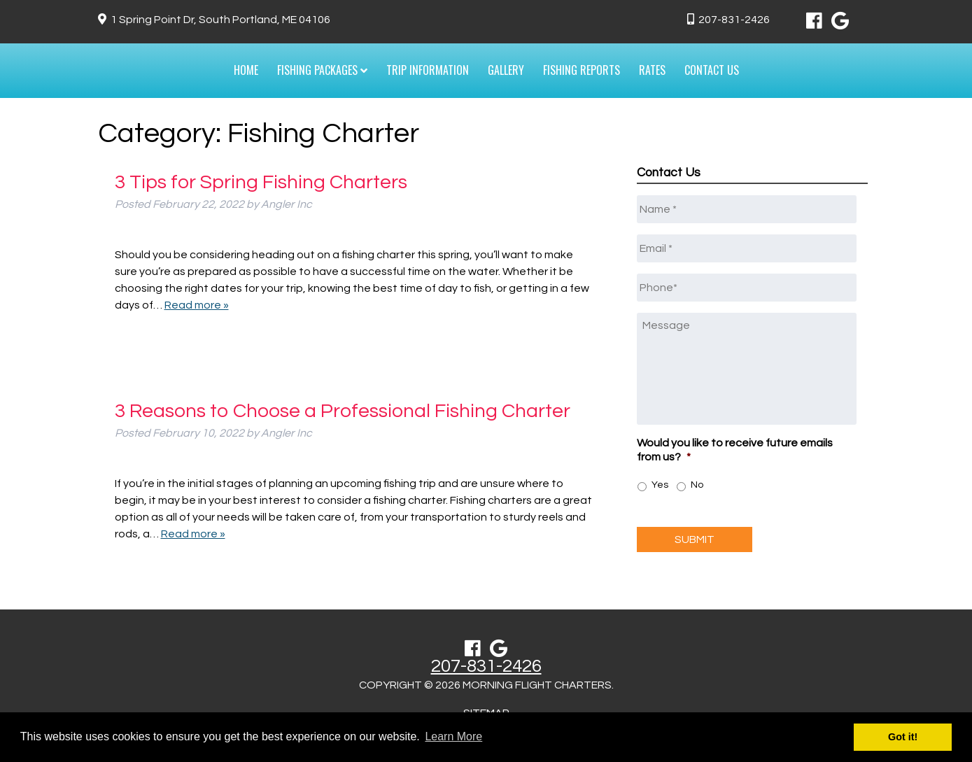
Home (246, 70)
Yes (659, 485)
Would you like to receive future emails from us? (735, 450)
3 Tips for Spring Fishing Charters (261, 182)
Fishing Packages (322, 70)
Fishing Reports (581, 70)
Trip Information (427, 70)
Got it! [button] (902, 736)
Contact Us (711, 70)
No (697, 485)
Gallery (506, 70)
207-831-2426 (734, 19)
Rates (652, 70)
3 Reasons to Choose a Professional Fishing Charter (342, 411)
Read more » (196, 305)
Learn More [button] (453, 736)
